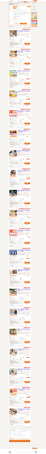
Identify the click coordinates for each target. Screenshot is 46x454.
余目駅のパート (13, 285)
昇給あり (14, 12)
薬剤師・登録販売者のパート (17, 285)
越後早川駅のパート (13, 246)
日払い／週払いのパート (22, 226)
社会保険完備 (17, 12)
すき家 (25, 226)
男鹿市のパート (10, 305)
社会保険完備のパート (19, 305)
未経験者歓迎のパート (20, 246)
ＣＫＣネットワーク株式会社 (23, 365)
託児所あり (22, 12)
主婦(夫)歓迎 (22, 435)
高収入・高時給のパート (22, 405)
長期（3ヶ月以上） (14, 10)
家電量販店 (23, 431)
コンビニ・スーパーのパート (17, 405)
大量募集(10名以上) (15, 435)
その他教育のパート (16, 385)
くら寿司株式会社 (26, 325)
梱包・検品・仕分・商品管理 (15, 431)
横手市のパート (10, 246)
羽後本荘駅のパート (13, 405)
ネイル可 (18, 435)
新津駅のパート (13, 226)
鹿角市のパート (10, 405)
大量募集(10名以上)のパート (22, 325)
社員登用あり (20, 12)
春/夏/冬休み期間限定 (19, 10)
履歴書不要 (25, 12)
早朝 (13, 20)
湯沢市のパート (10, 285)
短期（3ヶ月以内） (25, 9)
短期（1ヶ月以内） (21, 9)
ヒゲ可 (13, 435)
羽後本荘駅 (16, 434)
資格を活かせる (25, 435)
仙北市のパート (10, 385)
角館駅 (21, 434)
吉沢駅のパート (13, 325)
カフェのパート (16, 305)
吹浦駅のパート (13, 345)
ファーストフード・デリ (20, 431)
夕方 (17, 20)
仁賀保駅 (18, 434)
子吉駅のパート (13, 365)
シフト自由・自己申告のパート (20, 385)
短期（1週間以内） (17, 9)
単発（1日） (14, 9)
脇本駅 (13, 434)
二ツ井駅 (20, 434)
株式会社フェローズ (26, 405)
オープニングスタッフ (28, 12)
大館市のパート (10, 365)
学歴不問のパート (21, 285)
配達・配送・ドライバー (26, 431)
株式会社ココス (22, 305)
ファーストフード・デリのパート (17, 325)
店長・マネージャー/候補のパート (17, 226)
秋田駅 (14, 434)
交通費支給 (20, 435)
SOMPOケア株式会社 (24, 285)
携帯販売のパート (16, 246)
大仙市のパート (10, 345)
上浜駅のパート (13, 305)
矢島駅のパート (13, 385)
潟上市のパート (10, 226)
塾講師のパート (16, 365)
